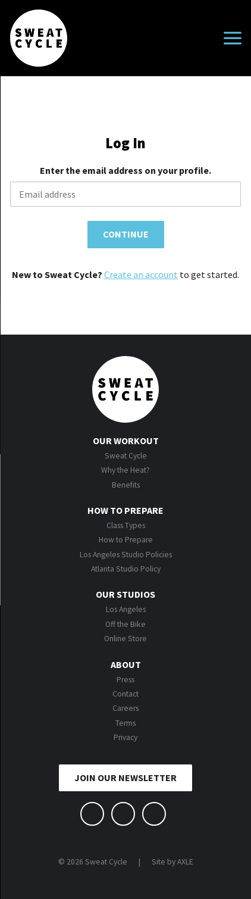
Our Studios (125, 594)
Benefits (126, 485)
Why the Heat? (125, 470)
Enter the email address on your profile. (125, 170)
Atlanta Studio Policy (126, 569)
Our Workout (126, 441)
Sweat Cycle (126, 456)
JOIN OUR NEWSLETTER (125, 777)
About (126, 664)
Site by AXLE (172, 862)
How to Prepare (125, 510)
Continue (126, 234)
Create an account (141, 274)
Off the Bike (125, 624)
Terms (125, 723)
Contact (125, 694)
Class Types (125, 525)
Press (125, 680)
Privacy (125, 737)
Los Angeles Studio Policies (126, 555)
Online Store (125, 638)
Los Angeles (126, 609)
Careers (125, 708)
